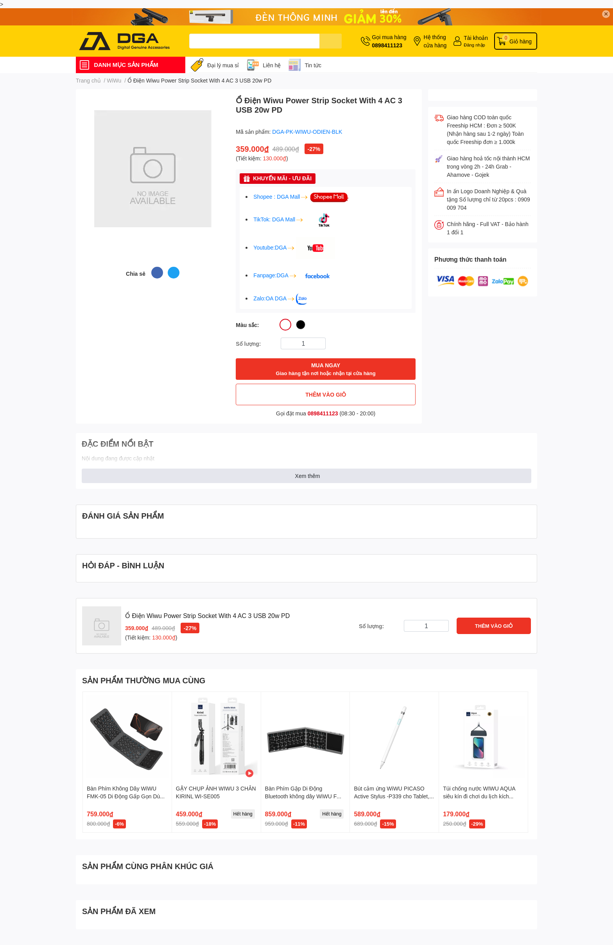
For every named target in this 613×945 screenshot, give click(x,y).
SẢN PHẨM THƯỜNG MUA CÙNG (143, 680)
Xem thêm (307, 475)
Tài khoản (476, 37)
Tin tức (313, 65)
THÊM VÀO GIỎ (325, 394)
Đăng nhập (474, 44)
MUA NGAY (326, 369)
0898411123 (387, 45)
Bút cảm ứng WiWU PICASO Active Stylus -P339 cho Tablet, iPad (391, 796)
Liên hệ (272, 65)
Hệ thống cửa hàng (434, 41)
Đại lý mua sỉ (223, 65)
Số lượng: (248, 343)
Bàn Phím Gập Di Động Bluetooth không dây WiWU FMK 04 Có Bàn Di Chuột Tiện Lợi (305, 796)
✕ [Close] (606, 14)
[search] (330, 41)
